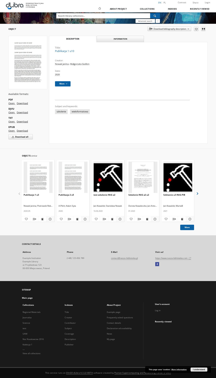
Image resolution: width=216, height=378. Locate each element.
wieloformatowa (80, 111)
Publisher (69, 344)
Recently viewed (199, 8)
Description (70, 339)
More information (179, 370)
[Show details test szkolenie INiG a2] (120, 219)
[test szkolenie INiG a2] (108, 177)
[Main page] (99, 9)
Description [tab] (72, 39)
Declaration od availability (119, 328)
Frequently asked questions (120, 317)
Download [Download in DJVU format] (22, 112)
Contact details (114, 322)
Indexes (172, 8)
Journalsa (27, 317)
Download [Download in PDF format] (22, 103)
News (109, 333)
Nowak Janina (62, 64)
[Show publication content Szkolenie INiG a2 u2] (147, 219)
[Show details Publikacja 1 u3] (50, 219)
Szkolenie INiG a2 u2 (138, 194)
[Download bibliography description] (34, 219)
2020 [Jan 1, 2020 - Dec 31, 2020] (57, 74)
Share (195, 2)
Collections (147, 8)
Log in (158, 310)
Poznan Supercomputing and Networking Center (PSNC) (142, 372)
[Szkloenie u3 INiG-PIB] (178, 177)
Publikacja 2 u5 (66, 194)
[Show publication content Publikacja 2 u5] (77, 219)
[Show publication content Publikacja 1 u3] (42, 219)
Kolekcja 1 (27, 344)
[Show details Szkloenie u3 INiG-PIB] (190, 219)
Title (67, 312)
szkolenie (61, 111)
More (187, 227)
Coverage (69, 333)
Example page (113, 312)
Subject (68, 328)
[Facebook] (157, 264)
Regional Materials (31, 312)
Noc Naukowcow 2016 (33, 339)
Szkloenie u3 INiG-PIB (174, 194)
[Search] (155, 15)
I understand (199, 369)
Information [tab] (120, 39)
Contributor (70, 322)
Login (207, 2)
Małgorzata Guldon (79, 64)
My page (111, 339)
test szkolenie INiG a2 (104, 194)
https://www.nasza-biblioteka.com (173, 258)
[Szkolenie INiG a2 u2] (143, 177)
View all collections (31, 353)
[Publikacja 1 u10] (27, 62)
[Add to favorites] (196, 29)
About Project (118, 8)
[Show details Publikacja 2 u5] (85, 219)
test (24, 328)
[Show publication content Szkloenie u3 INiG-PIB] (182, 219)
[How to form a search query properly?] (158, 21)
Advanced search (145, 21)
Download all (19, 137)
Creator (68, 317)
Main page (27, 297)
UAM (25, 333)
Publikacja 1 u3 (31, 194)
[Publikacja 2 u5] (73, 177)
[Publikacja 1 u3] (38, 177)
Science (26, 322)
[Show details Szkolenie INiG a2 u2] (155, 219)
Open (11, 103)
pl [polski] (165, 3)
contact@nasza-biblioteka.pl (124, 258)
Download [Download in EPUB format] (22, 130)
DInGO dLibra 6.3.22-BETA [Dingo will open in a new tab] (79, 372)
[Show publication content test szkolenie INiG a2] (112, 219)
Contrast (182, 2)
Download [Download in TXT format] (22, 121)
